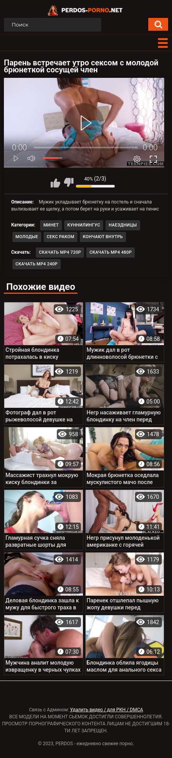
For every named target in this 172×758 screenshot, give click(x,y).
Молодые (27, 236)
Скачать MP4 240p (37, 264)
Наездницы (123, 225)
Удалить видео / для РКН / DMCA (106, 709)
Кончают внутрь (103, 236)
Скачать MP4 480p (111, 252)
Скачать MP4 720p (60, 252)
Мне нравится (55, 182)
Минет (51, 225)
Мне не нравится (68, 182)
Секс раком (60, 236)
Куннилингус (83, 225)
